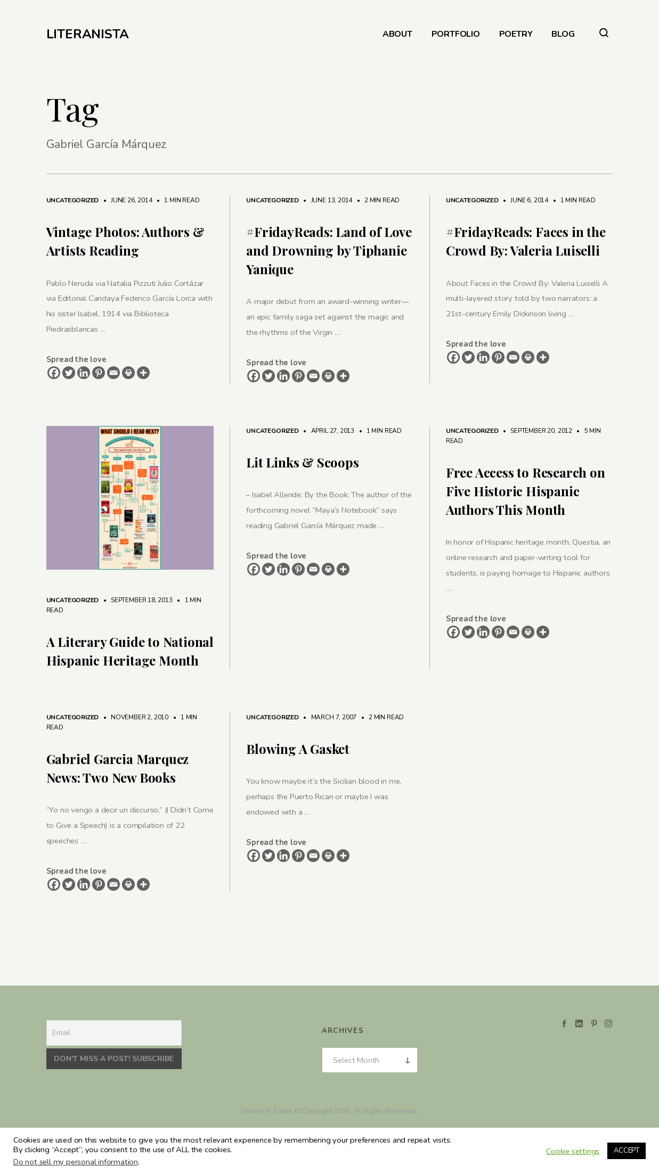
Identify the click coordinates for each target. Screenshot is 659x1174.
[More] (143, 372)
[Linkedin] (83, 372)
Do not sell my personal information (75, 1161)
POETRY (516, 34)
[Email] (113, 372)
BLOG (562, 34)
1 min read (177, 200)
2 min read (377, 200)
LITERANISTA (87, 34)
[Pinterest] (98, 372)
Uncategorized (72, 200)
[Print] (128, 372)
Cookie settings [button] (572, 1151)
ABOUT (397, 34)
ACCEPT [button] (626, 1150)
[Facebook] (53, 372)
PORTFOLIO (456, 34)
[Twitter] (68, 372)
